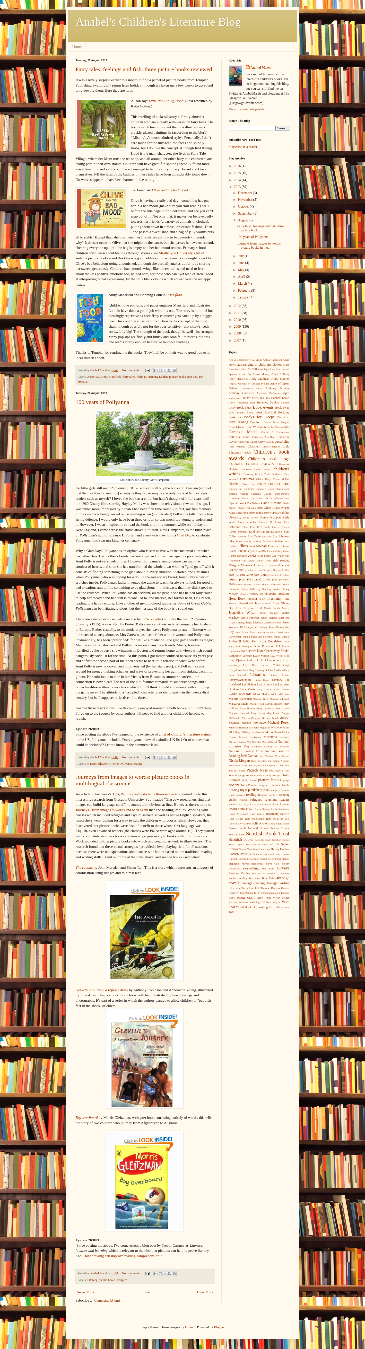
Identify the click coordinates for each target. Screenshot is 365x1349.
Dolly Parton (250, 517)
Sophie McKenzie (249, 858)
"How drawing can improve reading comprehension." (122, 1256)
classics (91, 763)
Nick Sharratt (282, 755)
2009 (238, 326)
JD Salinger (246, 627)
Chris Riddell (272, 474)
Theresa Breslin (270, 888)
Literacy (92, 1280)
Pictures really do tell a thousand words (150, 794)
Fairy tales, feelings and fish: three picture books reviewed (144, 69)
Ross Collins (236, 818)
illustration (275, 598)
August (243, 220)
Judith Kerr (250, 641)
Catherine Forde (239, 437)
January (243, 297)
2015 (238, 173)
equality (242, 536)
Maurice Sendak (239, 713)
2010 (238, 320)
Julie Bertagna (244, 646)
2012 (238, 306)
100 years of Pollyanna (102, 402)
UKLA (251, 897)
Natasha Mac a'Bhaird (264, 741)
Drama (264, 517)
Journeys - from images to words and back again (112, 810)
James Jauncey (269, 612)
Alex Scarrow (277, 369)
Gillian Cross (263, 560)
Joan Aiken (242, 632)
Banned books (280, 398)
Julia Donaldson (270, 641)
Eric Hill (267, 536)
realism (244, 799)
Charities (253, 446)
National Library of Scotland (270, 746)
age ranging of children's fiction (259, 364)
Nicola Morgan (239, 760)
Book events (263, 407)
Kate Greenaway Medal (273, 651)
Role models (257, 813)
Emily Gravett (272, 527)
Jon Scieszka (265, 636)
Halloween (235, 584)
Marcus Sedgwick (279, 698)
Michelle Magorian (259, 727)
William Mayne (271, 902)
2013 (238, 187)
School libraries (269, 828)
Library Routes (279, 675)
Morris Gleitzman (250, 737)
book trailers (236, 412)
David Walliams (247, 507)
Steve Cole (272, 863)
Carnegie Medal (243, 431)
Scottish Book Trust (267, 834)
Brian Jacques (281, 422)
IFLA (262, 598)
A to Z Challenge (238, 359)
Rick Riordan (280, 804)
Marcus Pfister (261, 698)
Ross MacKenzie (254, 818)
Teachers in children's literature (270, 873)
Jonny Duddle (281, 636)
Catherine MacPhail (263, 437)
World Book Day (247, 907)
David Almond (271, 503)
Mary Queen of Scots (268, 708)
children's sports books (256, 469)
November (245, 199)
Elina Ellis (249, 527)
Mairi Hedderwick (265, 694)
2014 (238, 180)
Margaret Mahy (238, 703)
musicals (284, 737)
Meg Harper (258, 713)
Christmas (247, 479)
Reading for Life (268, 794)
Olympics (272, 765)
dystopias (275, 517)
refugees (122, 1280)
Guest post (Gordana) (245, 579)
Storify (285, 863)
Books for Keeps (258, 417)
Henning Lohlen (158, 376)
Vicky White (263, 897)
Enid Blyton (257, 531)
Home (77, 47)
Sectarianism (253, 844)
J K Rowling (245, 608)
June (241, 263)
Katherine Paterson (240, 655)
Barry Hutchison (238, 402)
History (244, 593)
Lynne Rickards (240, 694)
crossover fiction (238, 498)
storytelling (251, 868)
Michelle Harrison (239, 727)
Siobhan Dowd (238, 854)
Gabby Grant (282, 551)
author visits (251, 398)
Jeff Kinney (260, 627)
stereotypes (257, 863)
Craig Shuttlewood (279, 488)
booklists (235, 417)
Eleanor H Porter (108, 763)
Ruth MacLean (274, 818)
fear (287, 541)
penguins (243, 775)
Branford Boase (260, 422)
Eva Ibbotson (281, 536)
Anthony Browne (277, 388)
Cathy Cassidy (266, 441)
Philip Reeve (249, 780)
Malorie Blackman (240, 699)
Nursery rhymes (257, 765)
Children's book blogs (268, 458)
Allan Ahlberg (280, 374)
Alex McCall (249, 369)
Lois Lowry (264, 684)
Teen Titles (269, 878)
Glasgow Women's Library (246, 565)
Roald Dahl (237, 809)
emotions (243, 531)
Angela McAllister (239, 383)
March (243, 283)
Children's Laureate (243, 464)
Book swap (282, 407)
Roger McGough (238, 813)
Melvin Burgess (251, 718)
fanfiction (268, 541)
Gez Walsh (278, 555)
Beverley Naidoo (268, 402)
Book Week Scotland (261, 412)
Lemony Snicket (264, 670)
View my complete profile (246, 109)
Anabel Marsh (261, 68)
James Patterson (250, 617)
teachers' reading (238, 878)
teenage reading (253, 883)
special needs (267, 858)
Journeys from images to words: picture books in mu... (259, 245)
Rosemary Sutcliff (277, 813)
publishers (255, 790)
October (244, 206)
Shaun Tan (245, 849)
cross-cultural (282, 493)
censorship (282, 441)
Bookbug (283, 412)
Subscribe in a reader (243, 147)
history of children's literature (269, 594)
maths (286, 708)
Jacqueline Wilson (242, 612)
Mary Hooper (247, 708)
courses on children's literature (247, 488)
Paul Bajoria (276, 770)
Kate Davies (248, 651)
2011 (238, 313)
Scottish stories (281, 839)
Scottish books (241, 839)
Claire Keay (263, 479)
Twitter (240, 897)
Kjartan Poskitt (245, 660)
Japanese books (272, 622)
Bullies (270, 427)
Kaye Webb (276, 655)
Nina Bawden (258, 760)
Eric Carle (254, 536)
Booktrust (283, 417)
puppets (275, 789)
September (245, 213)
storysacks (234, 868)
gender (252, 555)
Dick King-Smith (245, 512)
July (241, 256)
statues (138, 763)
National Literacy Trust (246, 751)
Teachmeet (254, 878)
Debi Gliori (264, 507)
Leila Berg (248, 670)
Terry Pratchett (250, 888)
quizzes (240, 794)
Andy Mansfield (111, 376)
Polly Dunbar (249, 785)
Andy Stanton (280, 378)
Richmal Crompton (260, 804)
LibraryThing (261, 679)
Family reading (252, 541)
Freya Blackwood (265, 551)
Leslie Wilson (282, 670)
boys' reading (238, 422)
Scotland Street (237, 834)
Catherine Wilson (247, 441)
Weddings (255, 902)
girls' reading (281, 560)
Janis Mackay (254, 622)
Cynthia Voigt (237, 503)
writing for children (271, 907)
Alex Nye (263, 369)
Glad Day (184, 535)
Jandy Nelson (269, 617)
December (245, 193)
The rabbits (84, 867)
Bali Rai (265, 397)
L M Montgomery (269, 660)
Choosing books (252, 474)
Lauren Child (270, 665)
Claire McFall (281, 479)
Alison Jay (93, 376)
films (244, 545)
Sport (278, 858)
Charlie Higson (270, 446)
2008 (238, 333)
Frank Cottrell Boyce (241, 551)
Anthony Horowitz (241, 393)
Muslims (233, 741)
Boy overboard (87, 1117)
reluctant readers (277, 799)
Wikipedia (154, 619)
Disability (283, 512)
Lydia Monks (281, 689)
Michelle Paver (280, 727)
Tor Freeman (261, 892)
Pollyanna (126, 763)
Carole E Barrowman (275, 432)
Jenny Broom (276, 627)
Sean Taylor (236, 844)
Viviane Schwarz (238, 902)
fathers (279, 541)
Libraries (257, 674)
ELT (259, 527)
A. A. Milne (255, 359)
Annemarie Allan (251, 388)
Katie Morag (261, 655)
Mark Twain (257, 703)
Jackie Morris (281, 608)
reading (251, 795)
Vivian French (281, 897)
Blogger (219, 1327)
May (241, 270)
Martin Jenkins (273, 703)
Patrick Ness (257, 770)
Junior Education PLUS (268, 646)
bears (252, 402)
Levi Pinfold (237, 675)
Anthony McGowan (268, 393)
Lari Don (250, 665)
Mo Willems (273, 732)
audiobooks (235, 397)
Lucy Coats (247, 689)
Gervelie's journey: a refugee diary (102, 990)
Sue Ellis (268, 868)
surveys (283, 868)
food (252, 546)
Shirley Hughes (279, 849)
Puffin (266, 789)
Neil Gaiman (249, 756)
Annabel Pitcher (260, 383)
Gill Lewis (248, 560)
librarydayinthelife (240, 680)
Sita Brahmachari (257, 853)
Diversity (235, 517)
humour (252, 598)
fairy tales (129, 376)
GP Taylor (271, 565)
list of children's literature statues (186, 734)
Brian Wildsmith (255, 427)
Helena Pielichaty (251, 589)
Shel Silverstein (261, 849)
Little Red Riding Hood (166, 101)
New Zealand (266, 755)
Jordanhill (235, 641)
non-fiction (274, 760)
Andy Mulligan (259, 378)
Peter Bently (257, 775)
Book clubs (244, 407)
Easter (241, 522)
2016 (238, 166)
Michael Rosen (278, 722)
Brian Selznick (237, 427)
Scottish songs (263, 839)
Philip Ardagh (272, 775)
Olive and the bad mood (170, 190)
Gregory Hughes (272, 570)
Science (285, 828)
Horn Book (237, 598)
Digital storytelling (266, 512)
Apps (286, 393)
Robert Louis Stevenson (275, 809)
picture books (177, 376)
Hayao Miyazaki (271, 584)
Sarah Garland (248, 828)
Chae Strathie (237, 446)
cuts (287, 498)
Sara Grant (276, 823)
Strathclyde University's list (179, 253)
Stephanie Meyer (239, 863)
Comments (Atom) (107, 1300)
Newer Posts (85, 1292)
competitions (278, 483)
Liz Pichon (249, 684)
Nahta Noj (245, 741)
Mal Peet (283, 694)
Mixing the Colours (253, 732)
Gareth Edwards (238, 555)
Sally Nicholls (260, 823)
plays (286, 780)
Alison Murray (261, 374)
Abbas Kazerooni (272, 359)
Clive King (248, 483)
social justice (275, 853)
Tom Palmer (246, 892)
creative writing (238, 493)
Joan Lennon (257, 632)
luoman (190, 1327)
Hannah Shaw (252, 584)
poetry (234, 785)
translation (274, 892)
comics (261, 484)
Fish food (175, 295)
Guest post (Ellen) (279, 574)
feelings (141, 376)
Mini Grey (235, 732)
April (242, 277)
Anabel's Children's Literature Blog (158, 21)
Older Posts (205, 1292)
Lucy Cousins (265, 689)
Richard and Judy (239, 804)
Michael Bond (269, 718)
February (244, 290)
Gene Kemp (264, 555)
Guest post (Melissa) (276, 579)
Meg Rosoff (273, 713)
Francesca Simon (278, 546)
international (245, 603)
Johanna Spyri (274, 632)
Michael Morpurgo (254, 722)
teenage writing (278, 883)
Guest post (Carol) (257, 575)
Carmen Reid (282, 427)
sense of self (270, 844)
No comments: (131, 370)
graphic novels (253, 570)
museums (270, 737)
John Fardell (250, 636)
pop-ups (192, 376)
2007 (238, 340)
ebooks (251, 522)
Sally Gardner (243, 823)
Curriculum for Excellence (267, 498)
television (235, 888)
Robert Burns (253, 809)
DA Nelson (253, 503)
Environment (274, 531)
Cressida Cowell (261, 493)
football (261, 546)
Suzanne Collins (239, 873)
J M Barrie (264, 608)
